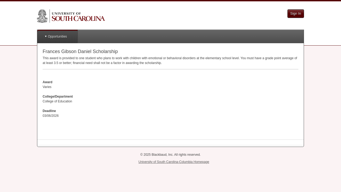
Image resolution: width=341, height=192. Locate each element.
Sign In (295, 13)
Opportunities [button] (57, 36)
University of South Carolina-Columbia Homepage (174, 162)
